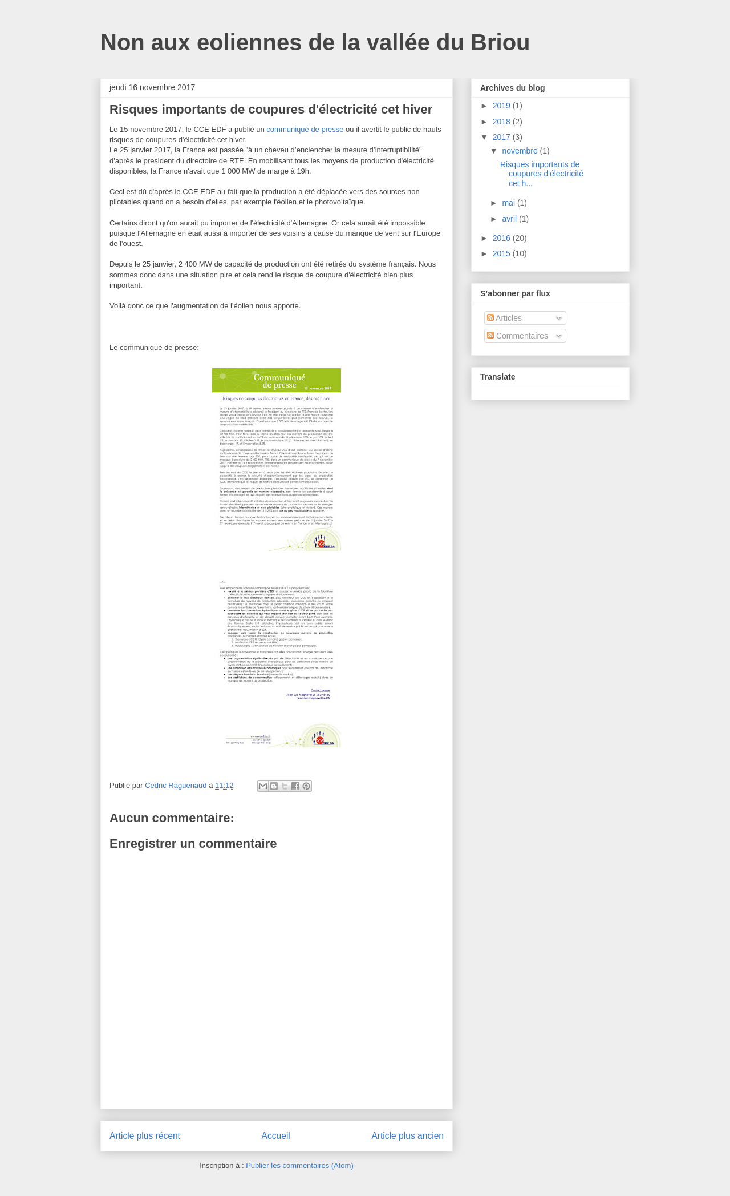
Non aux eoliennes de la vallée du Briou (315, 42)
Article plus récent (145, 1136)
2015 (503, 253)
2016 (503, 238)
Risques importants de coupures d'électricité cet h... (541, 174)
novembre (521, 150)
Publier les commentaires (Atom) (300, 1165)
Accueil (276, 1136)
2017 (503, 137)
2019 (503, 105)
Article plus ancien (407, 1136)
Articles (504, 318)
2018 (503, 121)
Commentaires (517, 335)
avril (510, 218)
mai (509, 202)
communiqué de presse (304, 129)
